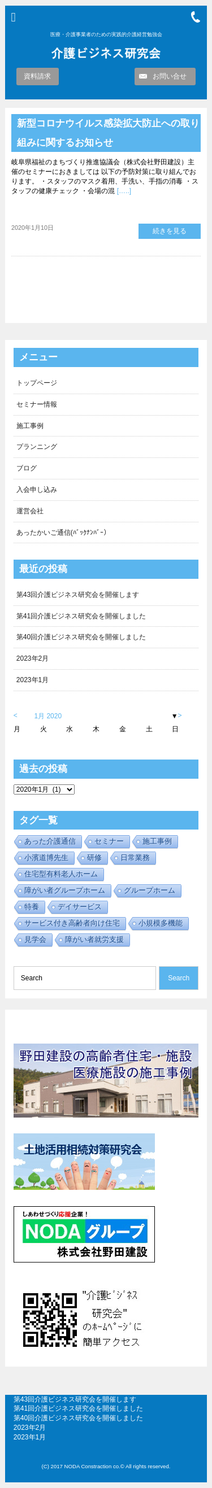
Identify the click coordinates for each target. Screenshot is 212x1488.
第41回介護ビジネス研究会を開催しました (81, 616)
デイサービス (80, 906)
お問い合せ (170, 76)
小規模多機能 (161, 923)
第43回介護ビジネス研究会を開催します (77, 595)
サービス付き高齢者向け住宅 (72, 923)
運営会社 (30, 511)
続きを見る (170, 231)
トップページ (36, 383)
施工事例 (30, 426)
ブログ (26, 468)
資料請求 (37, 76)
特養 (31, 906)
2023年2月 (32, 658)
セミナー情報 (36, 404)
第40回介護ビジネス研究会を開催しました (81, 637)
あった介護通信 (50, 841)
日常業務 (135, 857)
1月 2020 (48, 716)
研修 (94, 857)
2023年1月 (32, 680)
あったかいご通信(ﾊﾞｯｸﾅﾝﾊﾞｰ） (63, 532)
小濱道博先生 (46, 857)
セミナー (109, 841)
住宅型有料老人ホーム (61, 874)
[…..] (123, 191)
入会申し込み (36, 490)
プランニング (36, 447)
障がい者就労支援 (94, 939)
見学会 (35, 939)
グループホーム (149, 890)
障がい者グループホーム (64, 890)
